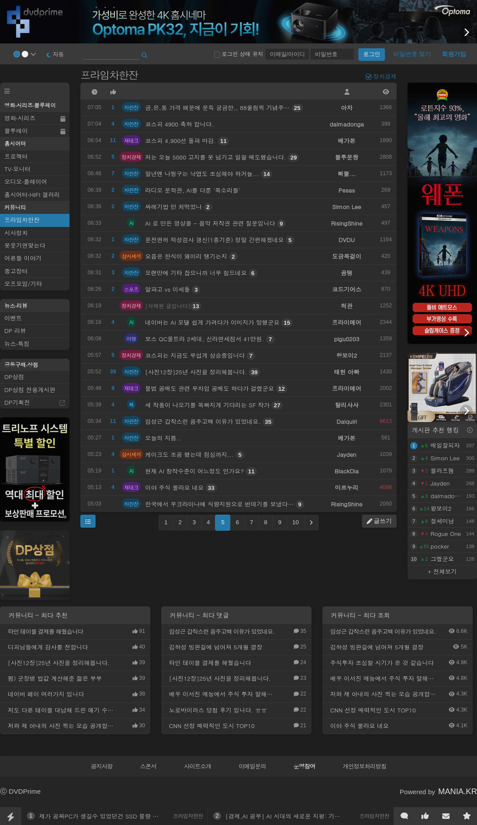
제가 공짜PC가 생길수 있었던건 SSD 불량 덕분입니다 (110, 816)
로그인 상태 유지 (238, 54)
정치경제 (385, 76)
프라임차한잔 (110, 74)
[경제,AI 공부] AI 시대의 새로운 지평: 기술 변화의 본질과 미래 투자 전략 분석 (329, 816)
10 (295, 522)
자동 (55, 54)
